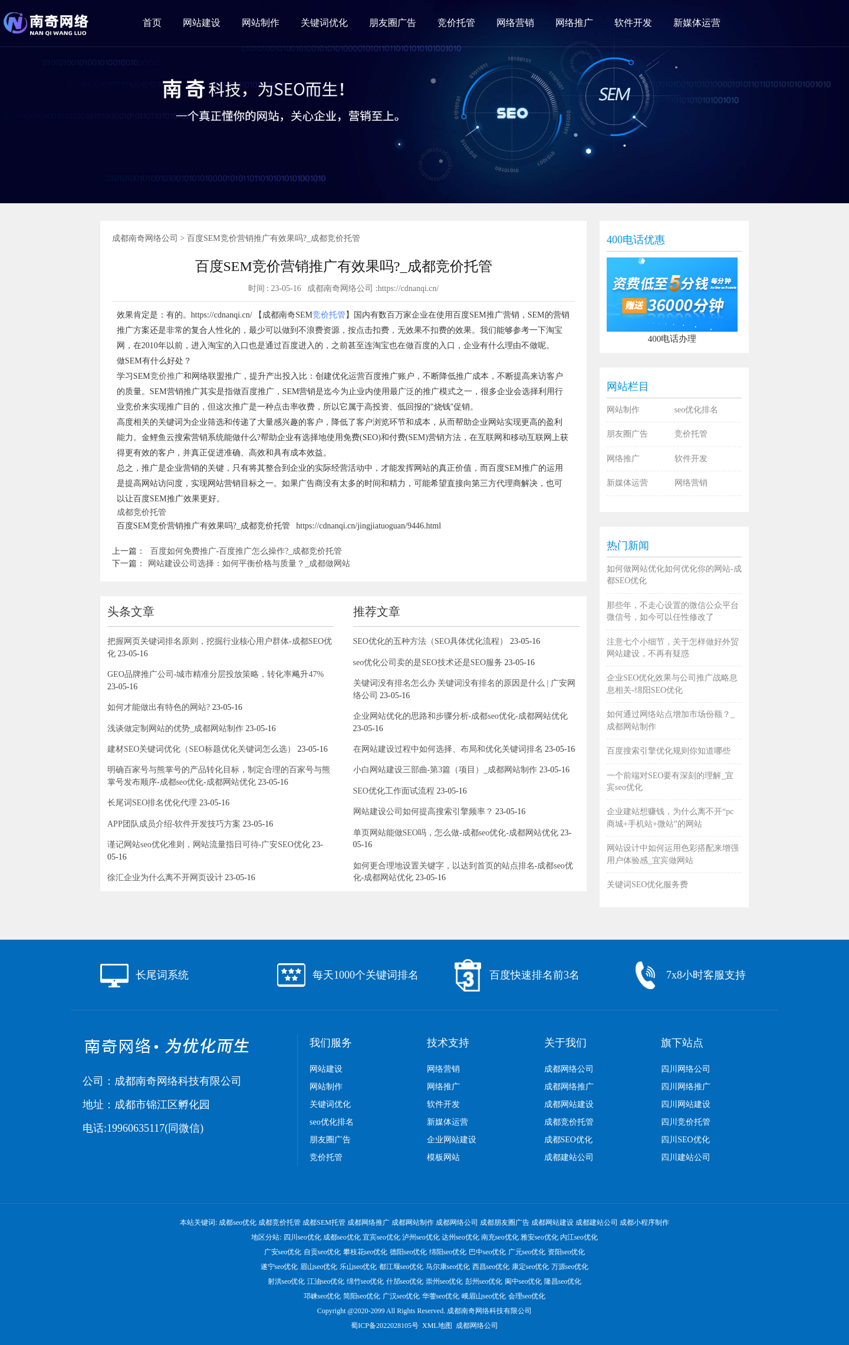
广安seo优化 (283, 1252)
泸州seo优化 (421, 1237)
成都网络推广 (569, 1086)
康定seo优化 (530, 1267)
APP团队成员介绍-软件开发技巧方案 (174, 823)
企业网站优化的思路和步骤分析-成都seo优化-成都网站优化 (460, 716)
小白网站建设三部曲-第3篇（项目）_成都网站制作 (445, 769)
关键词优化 (324, 23)
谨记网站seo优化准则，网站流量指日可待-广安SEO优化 (208, 844)
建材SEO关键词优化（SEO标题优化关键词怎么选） (201, 749)
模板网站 (443, 1157)
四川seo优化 (302, 1237)
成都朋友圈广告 (504, 1222)
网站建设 (202, 23)
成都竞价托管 (141, 512)
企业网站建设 (451, 1139)
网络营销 (515, 23)
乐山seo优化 (358, 1267)
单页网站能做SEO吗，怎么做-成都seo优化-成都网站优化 (455, 832)
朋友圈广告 (392, 23)
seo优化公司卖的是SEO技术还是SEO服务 (428, 662)
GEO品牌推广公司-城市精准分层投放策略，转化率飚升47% (215, 674)
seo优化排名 (696, 409)
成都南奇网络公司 (145, 238)
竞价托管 (456, 23)
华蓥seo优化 (441, 1296)
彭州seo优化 (484, 1281)
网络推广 (574, 23)
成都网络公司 (569, 1069)
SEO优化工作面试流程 (394, 790)
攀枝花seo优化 (365, 1252)
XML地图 (437, 1325)
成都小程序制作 (644, 1222)
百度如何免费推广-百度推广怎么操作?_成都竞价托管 (246, 551)
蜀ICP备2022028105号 (385, 1325)
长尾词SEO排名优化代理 (152, 802)
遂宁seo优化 (279, 1267)
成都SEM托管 (323, 1222)
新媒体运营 (696, 23)
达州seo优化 (460, 1237)
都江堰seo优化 (401, 1267)
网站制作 (260, 23)
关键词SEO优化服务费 (647, 884)
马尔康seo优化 (448, 1267)
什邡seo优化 (405, 1281)
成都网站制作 (412, 1222)
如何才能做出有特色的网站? (158, 707)
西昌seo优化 (491, 1267)
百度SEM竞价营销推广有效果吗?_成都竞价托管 (273, 238)
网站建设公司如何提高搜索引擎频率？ (423, 811)
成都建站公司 (569, 1157)
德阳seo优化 (408, 1252)
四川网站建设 (685, 1104)
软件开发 (633, 23)
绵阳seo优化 (448, 1252)
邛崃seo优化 (322, 1296)
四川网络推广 (685, 1086)
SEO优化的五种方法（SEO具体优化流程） (430, 641)
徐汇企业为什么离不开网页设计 (165, 877)
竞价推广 (166, 376)
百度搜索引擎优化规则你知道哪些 (668, 750)
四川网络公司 (685, 1069)
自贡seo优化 (322, 1252)
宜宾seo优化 (381, 1237)
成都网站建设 (569, 1104)
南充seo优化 (500, 1237)
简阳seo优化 (362, 1296)
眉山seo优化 (319, 1267)
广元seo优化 (527, 1252)
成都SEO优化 (568, 1139)
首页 (152, 23)
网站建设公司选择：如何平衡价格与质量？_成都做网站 (249, 563)
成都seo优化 (237, 1222)
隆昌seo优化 (563, 1281)
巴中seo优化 (487, 1252)
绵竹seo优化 (365, 1281)
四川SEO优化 (685, 1139)
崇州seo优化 (444, 1281)
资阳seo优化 (566, 1252)
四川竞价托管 (685, 1122)
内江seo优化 (579, 1237)
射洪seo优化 (286, 1281)
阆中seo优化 (523, 1281)
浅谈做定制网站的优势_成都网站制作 (175, 728)
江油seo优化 (326, 1281)
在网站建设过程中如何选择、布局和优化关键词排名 (448, 749)
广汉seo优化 (401, 1296)
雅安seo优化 (539, 1237)
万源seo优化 (570, 1267)
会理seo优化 (527, 1296)
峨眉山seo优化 (484, 1296)
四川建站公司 (685, 1157)
